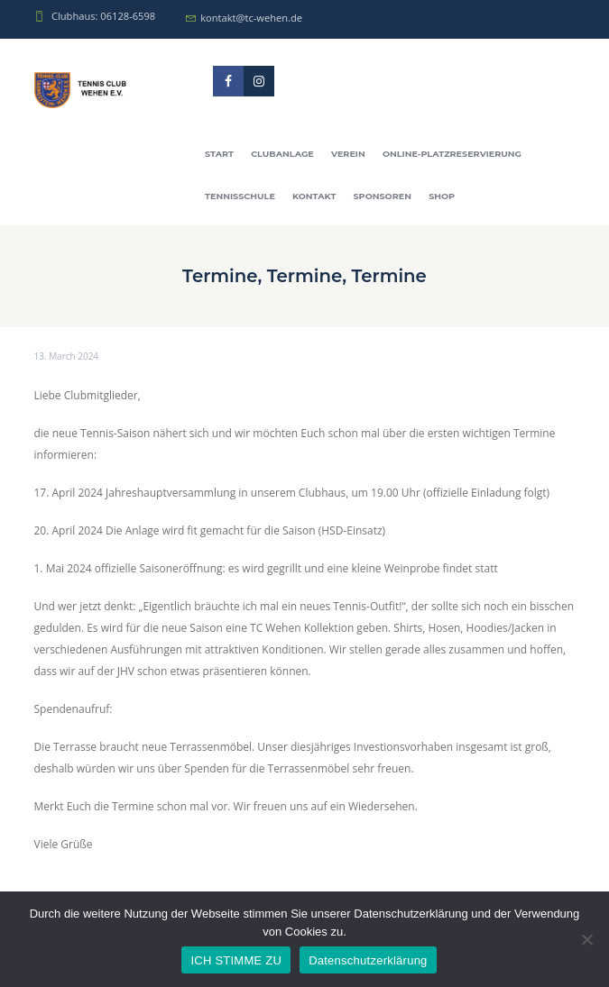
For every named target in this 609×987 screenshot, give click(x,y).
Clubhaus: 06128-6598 (103, 16)
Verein (348, 154)
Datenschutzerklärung (368, 960)
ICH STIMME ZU (235, 960)
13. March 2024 (66, 356)
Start (219, 154)
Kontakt (314, 196)
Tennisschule (240, 196)
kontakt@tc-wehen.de (251, 17)
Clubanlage (282, 154)
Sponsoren (382, 196)
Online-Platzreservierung (452, 154)
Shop (442, 196)
